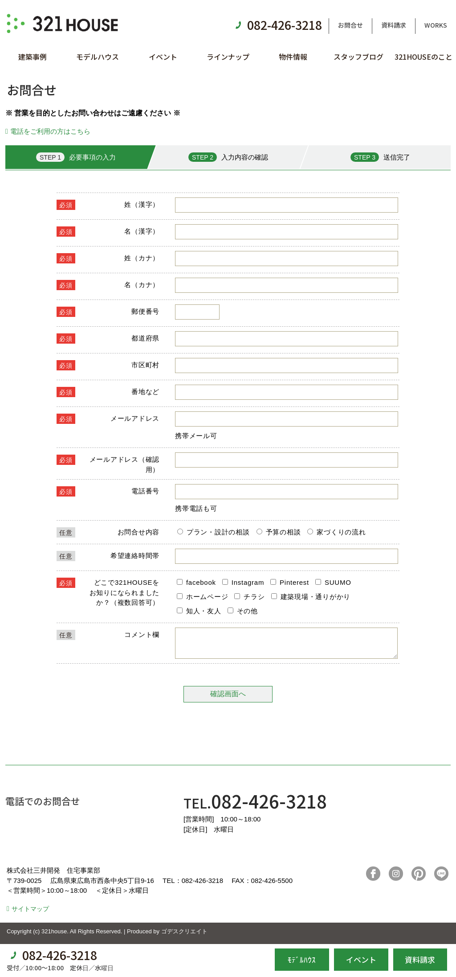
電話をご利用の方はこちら (50, 131)
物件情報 (293, 56)
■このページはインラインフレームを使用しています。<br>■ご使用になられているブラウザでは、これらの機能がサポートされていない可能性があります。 (228, 456)
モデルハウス (97, 56)
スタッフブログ (358, 56)
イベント (163, 56)
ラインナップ (228, 56)
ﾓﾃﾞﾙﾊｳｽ (302, 959)
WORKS (435, 25)
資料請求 (393, 25)
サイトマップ (30, 914)
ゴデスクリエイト (184, 936)
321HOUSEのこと (423, 56)
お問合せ (350, 25)
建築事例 (32, 56)
